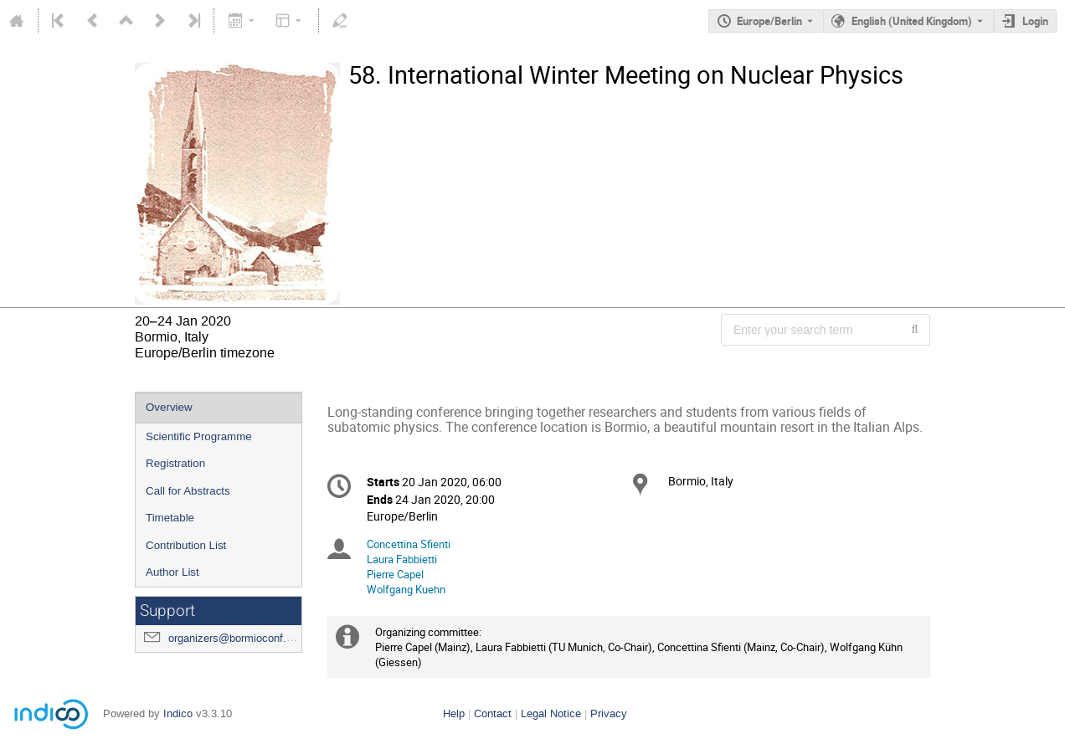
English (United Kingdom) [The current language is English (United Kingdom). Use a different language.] (911, 20)
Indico (178, 713)
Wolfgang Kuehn (406, 589)
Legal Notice (551, 713)
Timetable (170, 517)
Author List (172, 572)
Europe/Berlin (769, 20)
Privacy (608, 713)
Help (454, 713)
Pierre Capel (395, 574)
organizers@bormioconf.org (234, 638)
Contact (493, 713)
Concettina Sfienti (408, 544)
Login (1035, 20)
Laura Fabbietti (402, 559)
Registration (175, 463)
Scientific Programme (199, 436)
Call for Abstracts (188, 491)
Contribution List (186, 545)
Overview (169, 407)
